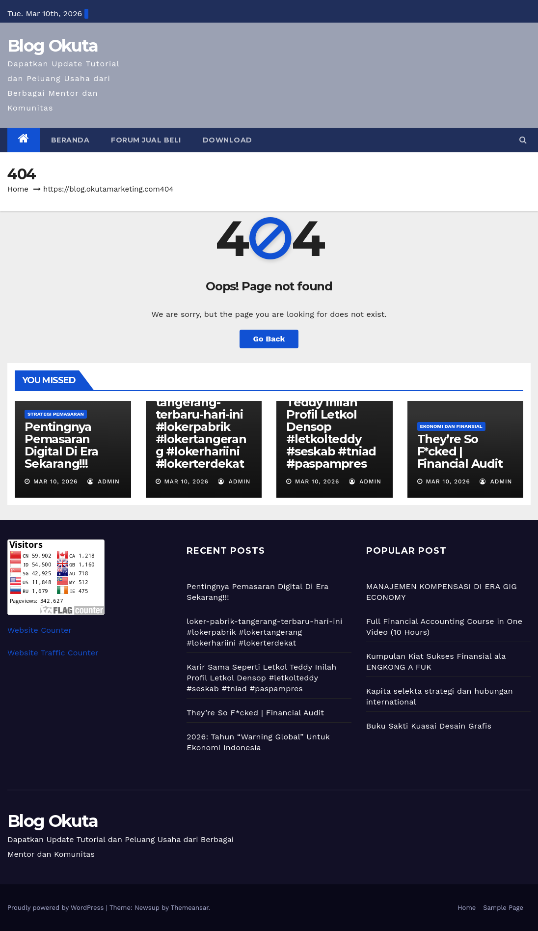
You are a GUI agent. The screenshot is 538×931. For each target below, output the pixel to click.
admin (103, 481)
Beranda (70, 140)
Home (17, 189)
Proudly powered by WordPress (56, 907)
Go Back (269, 338)
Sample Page (503, 907)
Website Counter (39, 630)
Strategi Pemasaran (55, 414)
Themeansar (190, 907)
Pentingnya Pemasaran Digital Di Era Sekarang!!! (61, 445)
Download (227, 140)
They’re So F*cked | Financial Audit (460, 451)
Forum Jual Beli (146, 140)
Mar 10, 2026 (55, 481)
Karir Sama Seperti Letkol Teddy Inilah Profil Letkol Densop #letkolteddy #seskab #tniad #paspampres (331, 420)
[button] (523, 139)
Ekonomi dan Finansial (451, 426)
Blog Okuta (52, 45)
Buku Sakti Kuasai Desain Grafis (429, 726)
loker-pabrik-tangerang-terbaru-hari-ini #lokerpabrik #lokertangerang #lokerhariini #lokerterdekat (201, 427)
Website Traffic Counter (53, 652)
